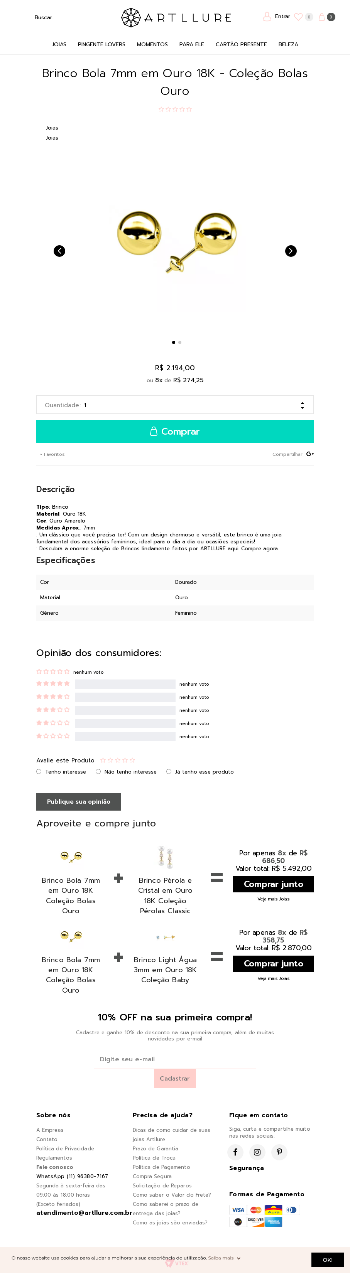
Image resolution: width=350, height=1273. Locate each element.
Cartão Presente (241, 44)
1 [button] (173, 342)
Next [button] (291, 251)
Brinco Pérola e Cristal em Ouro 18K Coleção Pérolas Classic (165, 895)
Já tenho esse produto (204, 772)
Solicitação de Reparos (162, 1185)
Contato (47, 1139)
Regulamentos (54, 1158)
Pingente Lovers (101, 44)
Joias (59, 44)
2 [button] (179, 342)
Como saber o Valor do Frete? (172, 1195)
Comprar (175, 432)
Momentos (152, 44)
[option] (175, 242)
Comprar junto (273, 884)
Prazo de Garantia (156, 1148)
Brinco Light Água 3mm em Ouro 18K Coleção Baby (165, 970)
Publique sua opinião (78, 802)
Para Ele (191, 44)
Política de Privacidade (65, 1148)
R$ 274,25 (188, 380)
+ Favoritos (52, 454)
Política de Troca (154, 1158)
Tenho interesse (65, 772)
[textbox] (53, 17)
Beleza (288, 44)
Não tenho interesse (131, 772)
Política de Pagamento (161, 1167)
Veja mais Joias (273, 898)
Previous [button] (59, 251)
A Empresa (50, 1130)
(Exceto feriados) (58, 1204)
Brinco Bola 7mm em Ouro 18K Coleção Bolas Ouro (71, 895)
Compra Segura (152, 1176)
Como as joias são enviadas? (170, 1222)
